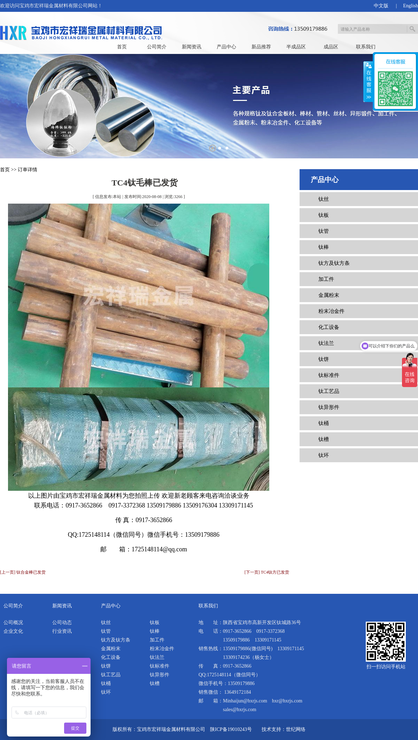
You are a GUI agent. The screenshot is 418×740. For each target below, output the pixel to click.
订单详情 (27, 169)
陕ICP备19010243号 (231, 729)
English (410, 5)
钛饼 (323, 359)
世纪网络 (295, 729)
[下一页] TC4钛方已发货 (267, 572)
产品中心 (226, 46)
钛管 (323, 231)
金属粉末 (328, 295)
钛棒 (323, 247)
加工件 (326, 279)
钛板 (323, 215)
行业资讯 (62, 631)
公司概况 (13, 622)
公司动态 (62, 622)
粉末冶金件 (331, 311)
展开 (368, 81)
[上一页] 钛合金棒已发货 (23, 572)
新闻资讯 (191, 46)
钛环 (323, 455)
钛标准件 (328, 375)
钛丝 (323, 199)
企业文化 (13, 631)
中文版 (381, 5)
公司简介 (157, 46)
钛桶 (323, 423)
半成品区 (296, 46)
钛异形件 (328, 407)
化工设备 (328, 327)
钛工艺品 (328, 391)
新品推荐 (261, 46)
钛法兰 (326, 343)
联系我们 (366, 46)
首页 (122, 46)
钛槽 (323, 439)
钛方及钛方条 (334, 263)
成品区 (331, 46)
